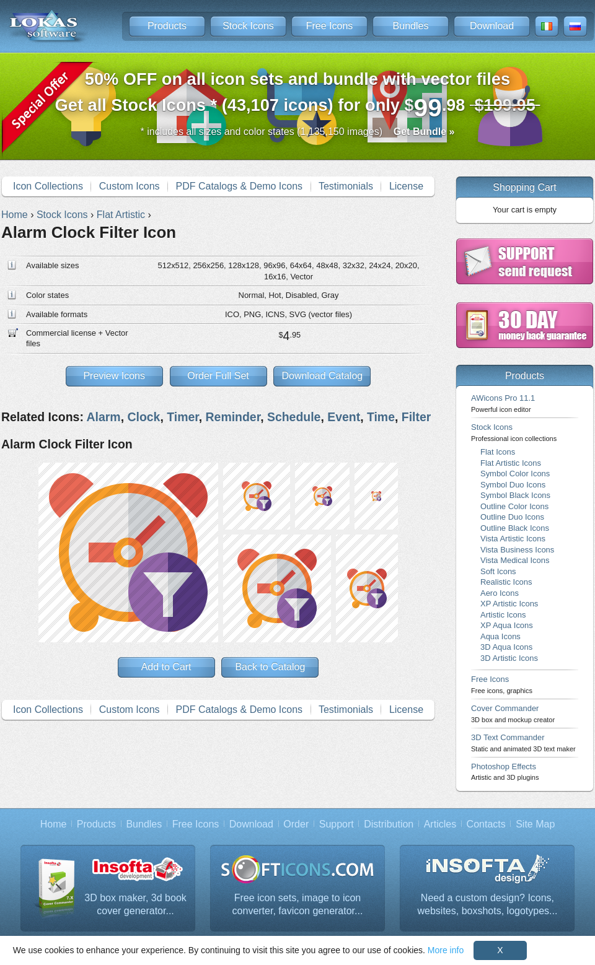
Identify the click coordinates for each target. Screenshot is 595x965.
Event (343, 417)
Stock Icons (248, 25)
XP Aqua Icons (506, 625)
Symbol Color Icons (515, 473)
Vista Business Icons (517, 549)
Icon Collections (48, 186)
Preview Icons (114, 375)
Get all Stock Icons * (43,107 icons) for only (297, 95)
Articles (440, 824)
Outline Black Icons (514, 528)
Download (492, 25)
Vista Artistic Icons (512, 538)
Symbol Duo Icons (512, 484)
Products (167, 25)
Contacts (486, 824)
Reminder (233, 417)
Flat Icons (497, 451)
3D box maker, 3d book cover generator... (135, 905)
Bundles (411, 25)
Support (336, 824)
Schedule (293, 417)
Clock (143, 417)
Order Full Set (218, 375)
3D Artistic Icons (509, 658)
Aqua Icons (500, 636)
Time (381, 417)
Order (296, 824)
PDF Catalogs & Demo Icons (239, 186)
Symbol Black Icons (515, 495)
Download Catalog (322, 375)
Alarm (104, 417)
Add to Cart (166, 667)
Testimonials (346, 186)
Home (53, 824)
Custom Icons (129, 186)
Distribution (388, 824)
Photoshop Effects (505, 771)
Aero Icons (499, 593)
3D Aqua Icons (506, 647)
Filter (416, 417)
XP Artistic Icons (509, 603)
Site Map (535, 824)
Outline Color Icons (514, 506)
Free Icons (329, 25)
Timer (183, 417)
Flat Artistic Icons (510, 463)
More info (446, 950)
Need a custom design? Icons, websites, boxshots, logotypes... (488, 905)
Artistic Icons (503, 614)
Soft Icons (498, 571)
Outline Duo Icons (512, 517)
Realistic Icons (506, 582)
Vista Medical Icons (514, 560)
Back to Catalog (270, 667)
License (406, 186)
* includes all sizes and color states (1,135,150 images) (298, 131)
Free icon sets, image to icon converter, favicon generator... (297, 905)
